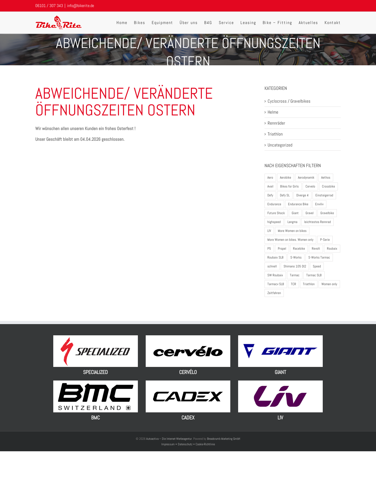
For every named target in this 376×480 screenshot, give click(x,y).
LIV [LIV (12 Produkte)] (269, 231)
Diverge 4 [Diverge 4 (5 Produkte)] (302, 195)
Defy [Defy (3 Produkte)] (270, 195)
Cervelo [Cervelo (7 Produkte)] (310, 186)
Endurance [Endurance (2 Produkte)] (274, 204)
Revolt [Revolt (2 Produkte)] (316, 248)
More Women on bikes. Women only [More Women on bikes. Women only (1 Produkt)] (290, 239)
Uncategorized (280, 145)
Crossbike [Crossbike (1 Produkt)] (328, 186)
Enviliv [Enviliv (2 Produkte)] (319, 204)
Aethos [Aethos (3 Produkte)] (325, 177)
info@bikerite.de (80, 5)
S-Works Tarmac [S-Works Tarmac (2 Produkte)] (319, 257)
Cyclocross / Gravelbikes (289, 101)
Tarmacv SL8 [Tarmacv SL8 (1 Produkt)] (275, 284)
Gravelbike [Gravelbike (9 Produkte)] (327, 213)
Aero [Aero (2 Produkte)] (270, 177)
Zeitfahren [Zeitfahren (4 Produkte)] (274, 293)
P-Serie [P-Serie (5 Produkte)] (325, 239)
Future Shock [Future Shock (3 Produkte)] (276, 213)
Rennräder (276, 123)
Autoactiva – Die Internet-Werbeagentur (169, 439)
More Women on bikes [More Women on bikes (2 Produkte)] (292, 231)
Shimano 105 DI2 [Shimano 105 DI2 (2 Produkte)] (295, 266)
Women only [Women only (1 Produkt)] (329, 284)
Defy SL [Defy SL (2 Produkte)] (285, 195)
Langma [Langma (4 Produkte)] (292, 222)
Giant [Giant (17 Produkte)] (295, 213)
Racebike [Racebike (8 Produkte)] (299, 248)
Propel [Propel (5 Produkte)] (282, 248)
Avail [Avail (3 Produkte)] (270, 186)
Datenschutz (185, 444)
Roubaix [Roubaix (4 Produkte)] (332, 248)
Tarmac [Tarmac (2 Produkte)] (294, 275)
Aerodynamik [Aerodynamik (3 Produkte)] (306, 177)
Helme (273, 112)
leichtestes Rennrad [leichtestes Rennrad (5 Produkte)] (317, 222)
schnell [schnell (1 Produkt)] (272, 266)
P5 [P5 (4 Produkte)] (269, 248)
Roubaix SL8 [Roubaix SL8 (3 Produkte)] (275, 257)
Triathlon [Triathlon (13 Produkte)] (309, 284)
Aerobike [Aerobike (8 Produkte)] (285, 177)
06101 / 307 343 (49, 5)
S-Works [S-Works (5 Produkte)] (296, 257)
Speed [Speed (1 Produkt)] (317, 266)
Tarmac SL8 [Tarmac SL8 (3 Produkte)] (314, 275)
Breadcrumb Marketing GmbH (223, 439)
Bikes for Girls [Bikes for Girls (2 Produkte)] (289, 186)
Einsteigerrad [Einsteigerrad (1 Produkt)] (324, 195)
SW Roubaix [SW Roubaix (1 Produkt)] (275, 275)
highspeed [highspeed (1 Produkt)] (274, 222)
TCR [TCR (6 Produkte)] (293, 284)
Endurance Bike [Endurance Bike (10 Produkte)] (298, 204)
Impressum (168, 444)
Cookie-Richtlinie (205, 444)
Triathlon (275, 134)
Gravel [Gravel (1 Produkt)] (310, 213)
